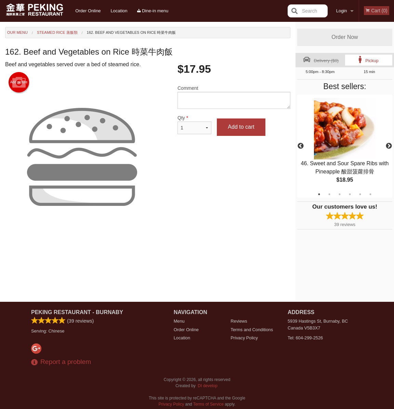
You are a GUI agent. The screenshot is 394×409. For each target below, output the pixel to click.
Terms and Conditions (252, 329)
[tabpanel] (345, 146)
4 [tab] (349, 194)
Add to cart (241, 127)
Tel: (305, 337)
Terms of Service (208, 404)
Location (118, 10)
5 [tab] (360, 194)
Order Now (344, 37)
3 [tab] (339, 194)
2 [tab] (329, 194)
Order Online (88, 10)
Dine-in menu (152, 10)
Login (341, 10)
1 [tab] (319, 194)
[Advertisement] (147, 256)
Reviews (239, 321)
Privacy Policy (244, 337)
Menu (179, 321)
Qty (194, 124)
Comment (234, 97)
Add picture (19, 82)
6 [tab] (370, 194)
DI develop (207, 385)
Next (388, 146)
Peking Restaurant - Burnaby (77, 312)
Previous (300, 146)
